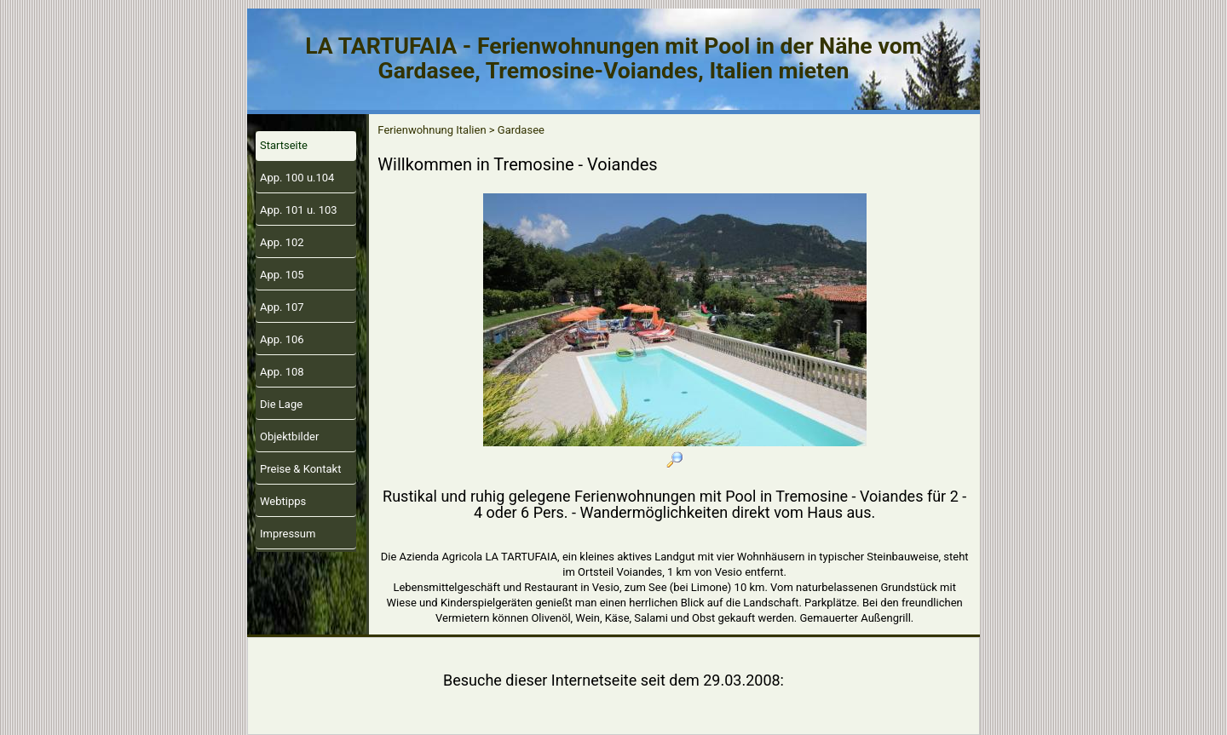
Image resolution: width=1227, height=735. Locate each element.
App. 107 (282, 307)
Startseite (284, 145)
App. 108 (282, 371)
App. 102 (282, 242)
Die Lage (281, 404)
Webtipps (283, 501)
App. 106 (282, 339)
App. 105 (282, 274)
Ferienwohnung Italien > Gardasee (460, 129)
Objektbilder (289, 436)
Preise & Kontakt (300, 468)
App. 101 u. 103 (298, 210)
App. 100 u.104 (297, 177)
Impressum (287, 533)
